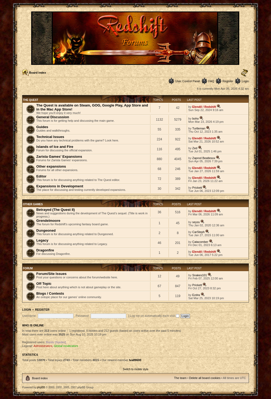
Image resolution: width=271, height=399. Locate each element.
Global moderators (66, 345)
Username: (29, 315)
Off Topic (43, 284)
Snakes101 (199, 275)
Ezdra (196, 295)
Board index (37, 72)
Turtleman (198, 128)
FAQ (211, 81)
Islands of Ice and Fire (54, 147)
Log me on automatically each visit (154, 315)
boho (195, 118)
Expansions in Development (59, 186)
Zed (194, 148)
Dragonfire (45, 250)
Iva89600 (135, 360)
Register (227, 81)
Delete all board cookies (204, 378)
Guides (42, 127)
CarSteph (198, 232)
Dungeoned (46, 230)
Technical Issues (50, 137)
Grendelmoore (48, 221)
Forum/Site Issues (51, 274)
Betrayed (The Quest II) (55, 210)
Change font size (244, 73)
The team (180, 378)
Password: (82, 315)
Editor (41, 176)
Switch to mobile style (135, 369)
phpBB (41, 387)
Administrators (43, 345)
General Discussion (52, 117)
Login (245, 81)
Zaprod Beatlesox (203, 158)
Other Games (33, 204)
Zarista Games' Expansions (59, 157)
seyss (196, 222)
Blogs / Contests (50, 293)
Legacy (42, 240)
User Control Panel (187, 81)
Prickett (197, 187)
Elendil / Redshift (204, 106)
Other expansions (51, 166)
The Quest (30, 99)
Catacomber (200, 241)
